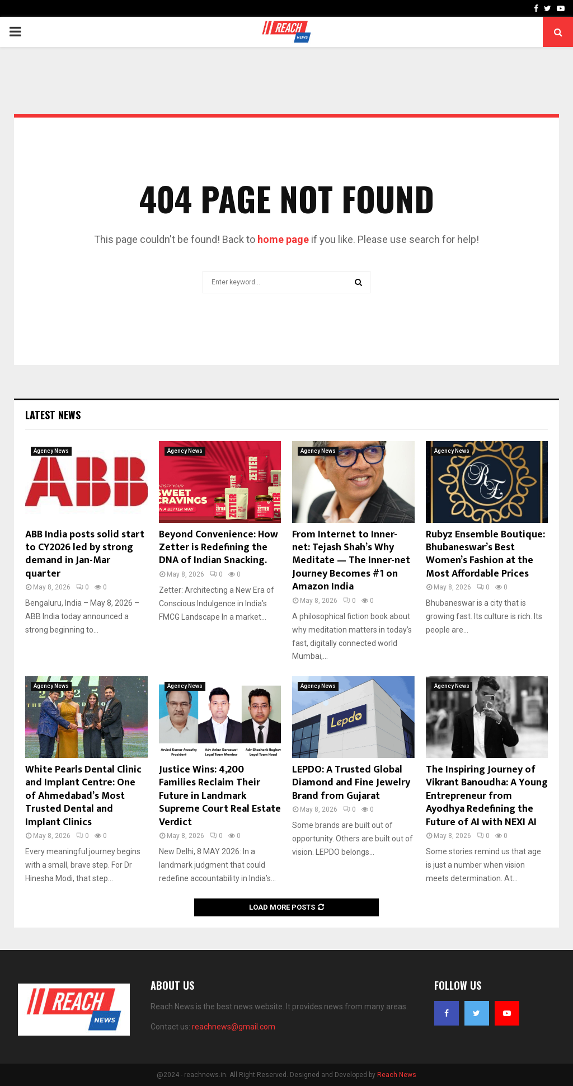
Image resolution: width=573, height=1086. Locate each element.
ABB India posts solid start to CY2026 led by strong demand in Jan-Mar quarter (84, 554)
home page (283, 239)
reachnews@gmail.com (233, 1026)
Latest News (53, 415)
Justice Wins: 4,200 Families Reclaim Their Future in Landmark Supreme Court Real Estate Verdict (220, 796)
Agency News (51, 451)
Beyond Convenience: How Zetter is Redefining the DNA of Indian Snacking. (218, 547)
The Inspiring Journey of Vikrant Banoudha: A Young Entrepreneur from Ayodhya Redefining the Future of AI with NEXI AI (487, 796)
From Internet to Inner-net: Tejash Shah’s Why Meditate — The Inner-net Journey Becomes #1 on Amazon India (351, 561)
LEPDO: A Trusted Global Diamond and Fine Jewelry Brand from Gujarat (351, 782)
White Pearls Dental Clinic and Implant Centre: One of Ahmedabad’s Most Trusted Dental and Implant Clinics (83, 796)
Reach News (396, 1075)
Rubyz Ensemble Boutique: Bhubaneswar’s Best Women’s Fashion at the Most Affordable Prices (485, 554)
